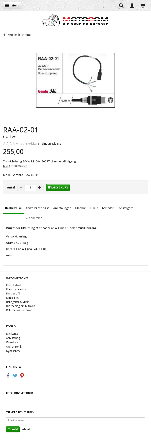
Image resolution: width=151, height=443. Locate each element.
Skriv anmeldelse (51, 143)
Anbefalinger (62, 208)
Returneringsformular (19, 310)
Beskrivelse (13, 208)
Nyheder (107, 208)
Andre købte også (37, 208)
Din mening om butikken (20, 306)
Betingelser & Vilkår (17, 301)
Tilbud (94, 208)
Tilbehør (80, 208)
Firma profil (13, 293)
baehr (14, 136)
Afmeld (26, 429)
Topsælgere (125, 208)
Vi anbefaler (34, 218)
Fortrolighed (13, 285)
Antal (11, 187)
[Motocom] (75, 20)
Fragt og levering (16, 289)
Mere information (15, 166)
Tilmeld (13, 429)
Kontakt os (12, 297)
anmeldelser (29, 143)
